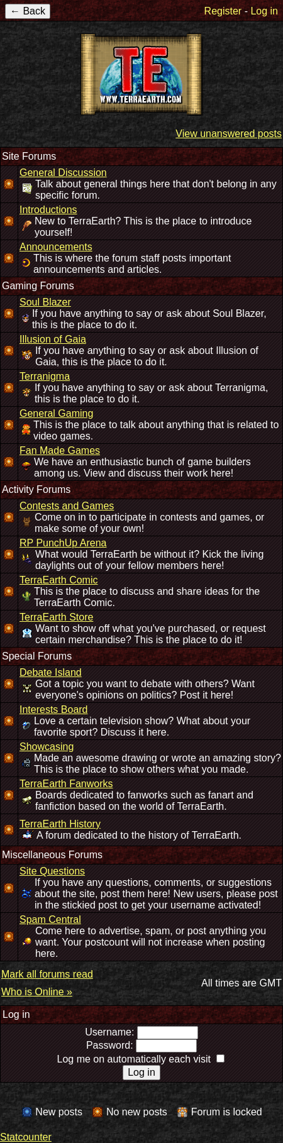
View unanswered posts (228, 133)
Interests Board (53, 709)
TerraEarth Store (56, 617)
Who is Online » (36, 991)
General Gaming (56, 413)
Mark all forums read (47, 974)
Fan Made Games (59, 450)
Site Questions (52, 871)
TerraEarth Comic (58, 580)
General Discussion (63, 172)
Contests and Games (66, 505)
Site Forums (29, 156)
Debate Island (50, 672)
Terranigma (44, 376)
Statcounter (26, 1137)
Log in (264, 11)
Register (223, 11)
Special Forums (37, 656)
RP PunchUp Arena (62, 543)
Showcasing (46, 746)
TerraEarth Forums (141, 74)
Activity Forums (36, 489)
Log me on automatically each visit (134, 1059)
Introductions (48, 209)
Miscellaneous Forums (52, 854)
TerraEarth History (60, 824)
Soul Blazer (45, 302)
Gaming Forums (38, 285)
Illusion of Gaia (52, 339)
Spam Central (50, 919)
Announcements (55, 246)
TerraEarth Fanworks (66, 783)
